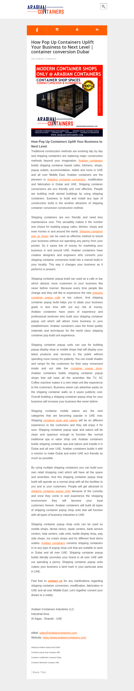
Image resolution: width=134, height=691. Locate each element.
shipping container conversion (66, 179)
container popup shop (86, 368)
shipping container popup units (51, 491)
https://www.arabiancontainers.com (64, 637)
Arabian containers (91, 160)
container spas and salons (60, 420)
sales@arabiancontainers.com (58, 632)
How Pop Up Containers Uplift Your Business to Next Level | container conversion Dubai (62, 47)
